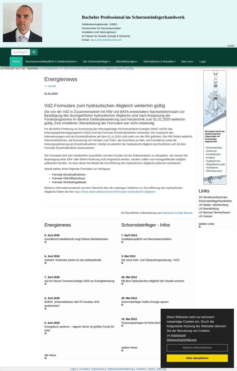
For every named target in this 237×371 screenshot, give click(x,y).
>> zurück (50, 86)
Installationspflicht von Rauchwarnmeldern (146, 239)
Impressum (178, 335)
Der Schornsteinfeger (96, 61)
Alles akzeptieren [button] (197, 358)
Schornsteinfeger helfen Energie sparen (144, 301)
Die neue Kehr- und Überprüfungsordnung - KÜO (150, 260)
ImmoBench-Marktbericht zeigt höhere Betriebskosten (76, 239)
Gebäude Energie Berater (177, 212)
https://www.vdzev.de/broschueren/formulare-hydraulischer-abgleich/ (114, 191)
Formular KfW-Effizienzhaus (68, 178)
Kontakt (83, 368)
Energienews (57, 224)
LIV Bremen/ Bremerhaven (214, 212)
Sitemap (161, 368)
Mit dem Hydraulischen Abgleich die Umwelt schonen (152, 280)
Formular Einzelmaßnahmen (69, 174)
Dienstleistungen (127, 61)
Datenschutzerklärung (182, 339)
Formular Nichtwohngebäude (69, 182)
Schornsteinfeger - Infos (145, 224)
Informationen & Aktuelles (159, 61)
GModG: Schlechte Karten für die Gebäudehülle (72, 260)
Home (16, 61)
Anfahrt (140, 368)
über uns (187, 61)
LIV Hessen (205, 216)
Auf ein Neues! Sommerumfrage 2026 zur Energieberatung (79, 280)
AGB (151, 368)
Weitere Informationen (197, 347)
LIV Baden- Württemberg (213, 204)
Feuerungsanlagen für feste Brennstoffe (144, 322)
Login (202, 61)
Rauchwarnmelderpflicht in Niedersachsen (51, 61)
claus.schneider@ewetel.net (105, 39)
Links (204, 190)
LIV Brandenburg (209, 208)
